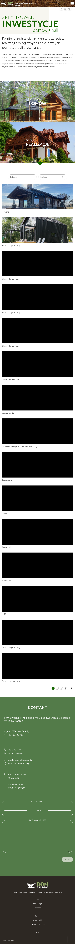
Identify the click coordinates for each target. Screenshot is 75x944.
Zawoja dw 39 (8, 413)
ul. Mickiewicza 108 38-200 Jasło (17, 776)
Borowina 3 (7, 547)
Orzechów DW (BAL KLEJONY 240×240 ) (19, 446)
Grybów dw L (7, 480)
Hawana (5, 212)
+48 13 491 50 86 (15, 749)
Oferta (56, 63)
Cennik (37, 916)
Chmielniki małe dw (10, 279)
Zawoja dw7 (7, 580)
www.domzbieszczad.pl (19, 763)
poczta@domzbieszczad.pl (20, 760)
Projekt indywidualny (11, 245)
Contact (37, 932)
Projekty (37, 899)
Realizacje (37, 908)
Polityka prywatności (37, 924)
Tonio (4, 513)
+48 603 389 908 (15, 753)
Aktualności (37, 920)
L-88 (4, 614)
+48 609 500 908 (15, 734)
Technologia (37, 904)
